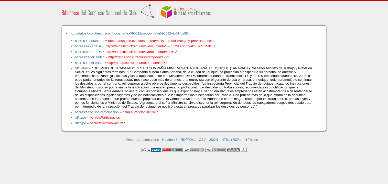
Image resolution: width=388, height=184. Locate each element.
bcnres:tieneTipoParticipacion (96, 112)
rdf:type (80, 117)
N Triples (251, 140)
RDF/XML (188, 140)
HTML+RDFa (231, 140)
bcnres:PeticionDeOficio (140, 112)
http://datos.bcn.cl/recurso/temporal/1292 (138, 57)
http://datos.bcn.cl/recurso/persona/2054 (137, 63)
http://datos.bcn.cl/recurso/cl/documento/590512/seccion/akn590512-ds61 (160, 46)
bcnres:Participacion (105, 117)
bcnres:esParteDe (88, 46)
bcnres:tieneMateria (89, 41)
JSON (213, 140)
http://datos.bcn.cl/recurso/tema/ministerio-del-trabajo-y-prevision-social (161, 41)
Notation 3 (169, 140)
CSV (202, 140)
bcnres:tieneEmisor (89, 63)
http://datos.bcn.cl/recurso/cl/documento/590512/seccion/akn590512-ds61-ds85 (129, 33)
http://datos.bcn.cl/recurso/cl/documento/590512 (141, 52)
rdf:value (81, 68)
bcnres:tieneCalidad (89, 57)
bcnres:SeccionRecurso (107, 123)
